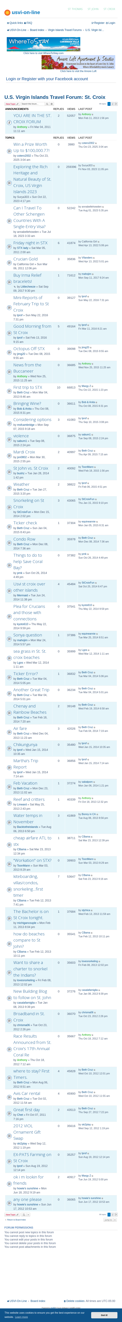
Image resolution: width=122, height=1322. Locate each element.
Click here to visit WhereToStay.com (43, 53)
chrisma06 (23, 1025)
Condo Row (24, 539)
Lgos (20, 662)
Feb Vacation (25, 783)
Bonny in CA (89, 814)
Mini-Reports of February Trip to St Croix (31, 304)
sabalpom (87, 781)
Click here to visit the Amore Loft (78, 71)
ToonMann (88, 467)
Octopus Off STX (29, 348)
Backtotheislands (27, 826)
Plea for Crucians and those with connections (29, 612)
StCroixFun (24, 512)
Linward (22, 804)
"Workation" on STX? (32, 860)
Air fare (20, 728)
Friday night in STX (30, 243)
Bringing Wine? (27, 403)
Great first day (26, 1109)
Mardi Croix (24, 452)
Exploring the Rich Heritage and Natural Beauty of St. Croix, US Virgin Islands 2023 (32, 179)
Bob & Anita (24, 408)
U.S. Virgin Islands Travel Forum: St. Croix (54, 97)
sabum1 (22, 441)
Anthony (22, 127)
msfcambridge (25, 424)
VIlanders (87, 257)
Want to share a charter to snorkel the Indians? (30, 969)
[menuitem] (28, 23)
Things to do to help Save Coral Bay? (28, 561)
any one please (27, 1199)
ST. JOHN (93, 9)
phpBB (53, 1308)
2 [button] (112, 103)
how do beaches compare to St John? (29, 940)
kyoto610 (22, 624)
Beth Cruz (23, 392)
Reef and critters (29, 799)
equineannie (88, 521)
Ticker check (25, 523)
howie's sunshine (27, 1188)
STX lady (22, 248)
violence (21, 436)
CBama (21, 849)
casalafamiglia (25, 1002)
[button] (116, 104)
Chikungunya (25, 744)
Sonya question (27, 635)
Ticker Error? (25, 673)
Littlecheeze (28, 286)
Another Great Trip (31, 690)
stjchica (86, 910)
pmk (19, 573)
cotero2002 (24, 155)
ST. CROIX (109, 9)
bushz (20, 473)
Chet (20, 1114)
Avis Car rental (26, 1093)
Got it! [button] (104, 1315)
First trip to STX (27, 387)
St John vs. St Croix (30, 468)
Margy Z (86, 386)
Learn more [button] (21, 1317)
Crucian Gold (25, 259)
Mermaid (22, 595)
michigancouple (26, 922)
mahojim (86, 274)
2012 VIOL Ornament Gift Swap (27, 1132)
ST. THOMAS (75, 9)
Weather (21, 484)
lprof (19, 315)
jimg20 (21, 353)
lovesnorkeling (26, 980)
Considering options (32, 419)
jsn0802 (22, 457)
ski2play (22, 1143)
